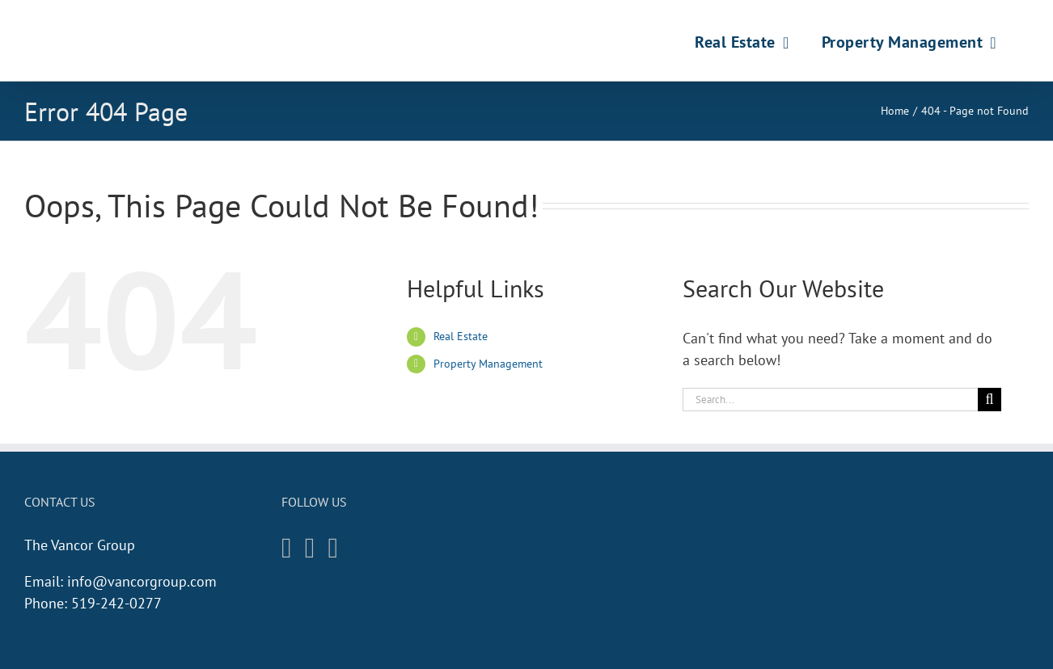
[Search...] (830, 399)
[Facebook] (310, 548)
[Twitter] (333, 548)
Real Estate (460, 336)
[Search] (989, 399)
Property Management (488, 363)
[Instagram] (286, 548)
